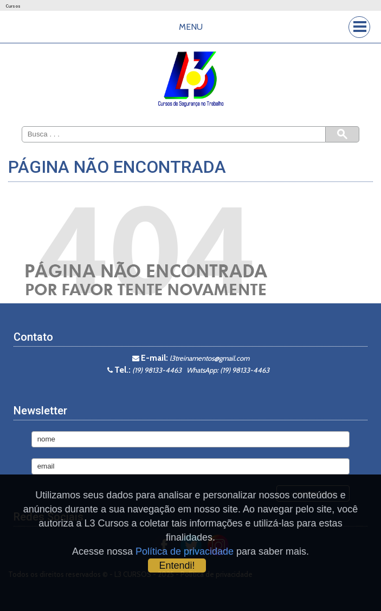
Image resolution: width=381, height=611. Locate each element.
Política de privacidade (184, 551)
